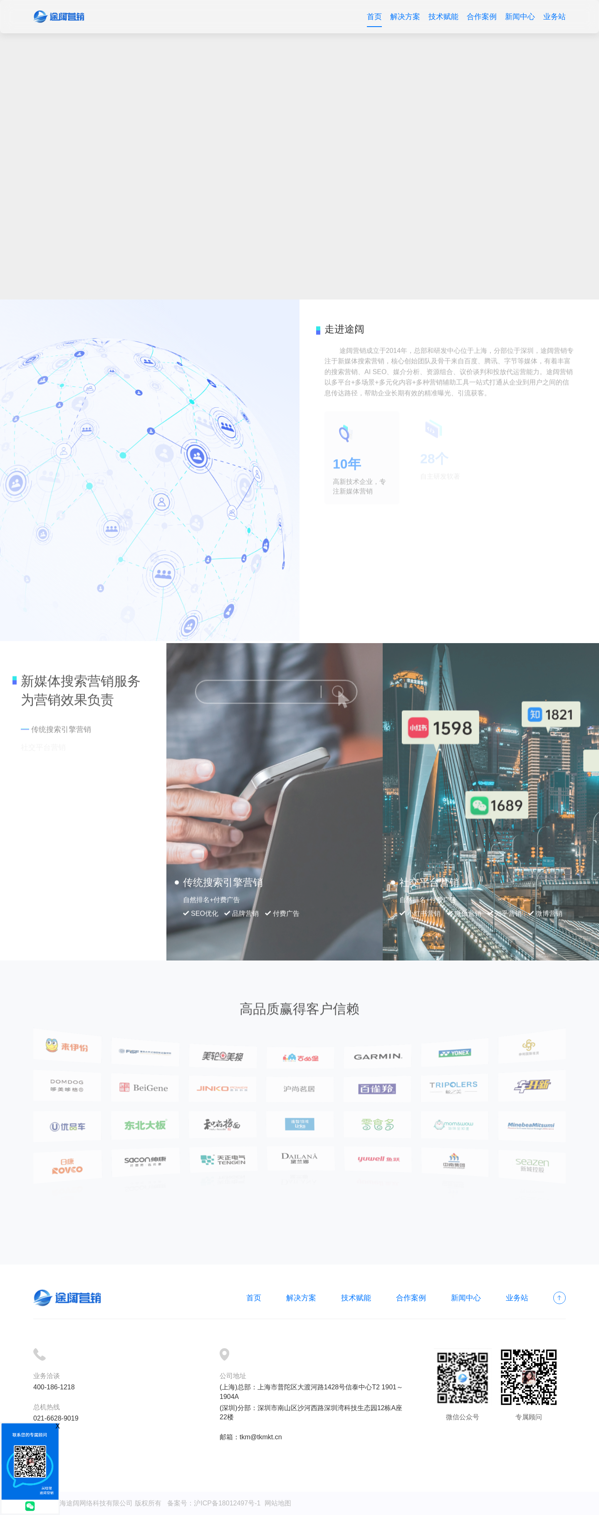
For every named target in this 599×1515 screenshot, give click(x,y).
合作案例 (482, 16)
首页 (374, 16)
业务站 (554, 16)
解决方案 (405, 16)
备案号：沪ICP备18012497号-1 (213, 1503)
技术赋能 (443, 16)
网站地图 (278, 1503)
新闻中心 (520, 16)
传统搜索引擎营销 (61, 723)
